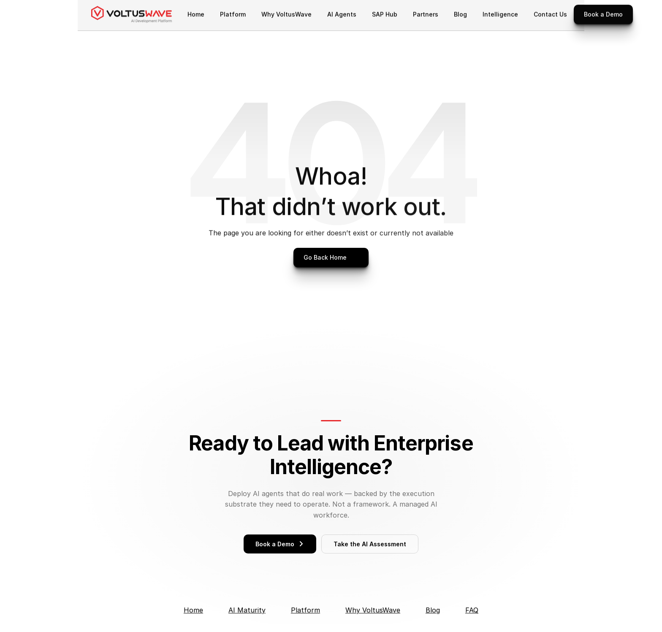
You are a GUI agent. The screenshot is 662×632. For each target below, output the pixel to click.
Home (193, 610)
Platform (305, 610)
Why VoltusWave (372, 610)
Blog (433, 610)
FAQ (471, 610)
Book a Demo (279, 544)
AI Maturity (247, 610)
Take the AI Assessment (370, 544)
